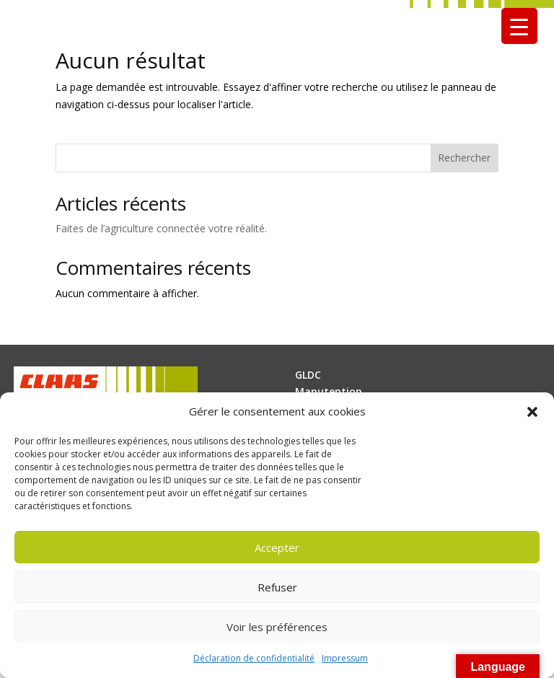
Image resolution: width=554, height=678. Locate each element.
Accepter (277, 547)
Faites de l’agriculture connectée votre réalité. (161, 228)
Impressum (345, 658)
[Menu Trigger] (519, 26)
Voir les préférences (277, 627)
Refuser (277, 587)
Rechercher (464, 157)
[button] (532, 412)
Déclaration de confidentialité (254, 658)
